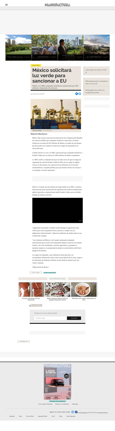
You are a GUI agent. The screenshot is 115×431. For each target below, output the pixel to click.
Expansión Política (42, 416)
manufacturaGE (72, 412)
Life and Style (30, 416)
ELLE (53, 416)
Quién (20, 416)
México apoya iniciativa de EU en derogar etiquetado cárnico (57, 299)
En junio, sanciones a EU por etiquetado (31, 299)
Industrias (35, 65)
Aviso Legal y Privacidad (45, 404)
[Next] (97, 289)
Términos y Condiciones (62, 404)
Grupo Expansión (71, 416)
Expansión (12, 416)
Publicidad (75, 404)
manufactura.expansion (76, 412)
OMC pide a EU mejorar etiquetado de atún (84, 299)
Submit (74, 318)
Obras (60, 416)
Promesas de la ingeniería (57, 401)
